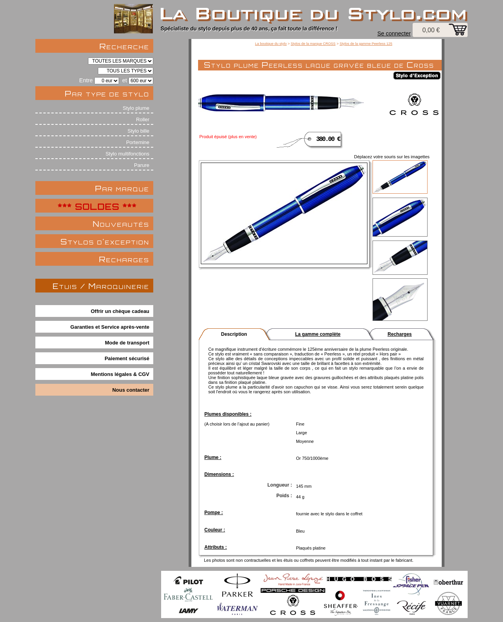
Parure (141, 165)
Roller (142, 119)
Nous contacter (130, 390)
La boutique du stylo (271, 44)
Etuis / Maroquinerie (101, 286)
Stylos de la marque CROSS (313, 44)
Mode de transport (127, 343)
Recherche (124, 46)
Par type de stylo (107, 93)
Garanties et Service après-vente (109, 327)
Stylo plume (136, 108)
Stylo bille (138, 131)
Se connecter (394, 33)
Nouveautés (121, 224)
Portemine (137, 142)
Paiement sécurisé (127, 358)
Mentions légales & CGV (120, 374)
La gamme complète (317, 334)
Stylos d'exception (105, 241)
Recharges (124, 259)
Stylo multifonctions (127, 154)
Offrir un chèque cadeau (120, 311)
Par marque (122, 188)
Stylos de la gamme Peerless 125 (366, 44)
